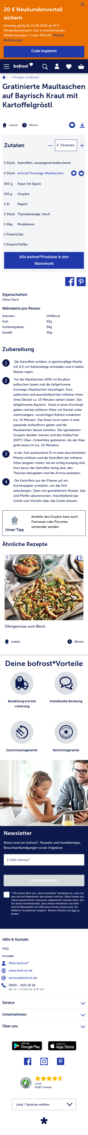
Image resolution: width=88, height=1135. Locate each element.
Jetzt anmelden (44, 880)
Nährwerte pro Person (21, 308)
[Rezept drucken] (82, 125)
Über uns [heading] (43, 1026)
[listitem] (44, 367)
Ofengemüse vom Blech (25, 626)
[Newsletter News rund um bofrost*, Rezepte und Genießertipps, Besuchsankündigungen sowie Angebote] (44, 877)
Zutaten (14, 145)
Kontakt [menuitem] (8, 956)
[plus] (82, 145)
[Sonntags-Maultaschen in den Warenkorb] (81, 173)
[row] (44, 316)
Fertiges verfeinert (26, 77)
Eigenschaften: (15, 294)
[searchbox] (45, 66)
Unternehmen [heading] (43, 1014)
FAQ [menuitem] (5, 949)
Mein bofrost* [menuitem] (15, 963)
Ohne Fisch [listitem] (10, 300)
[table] (44, 206)
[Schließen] (82, 4)
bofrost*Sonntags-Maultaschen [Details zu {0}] (41, 173)
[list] (44, 718)
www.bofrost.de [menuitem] (17, 970)
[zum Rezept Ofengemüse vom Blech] (44, 587)
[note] (44, 641)
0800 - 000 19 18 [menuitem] (18, 985)
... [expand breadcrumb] (9, 77)
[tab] (57, 66)
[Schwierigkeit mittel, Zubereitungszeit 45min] (29, 125)
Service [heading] (43, 1002)
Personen (68, 145)
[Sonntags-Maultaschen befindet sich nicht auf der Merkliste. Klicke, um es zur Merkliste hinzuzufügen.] (73, 173)
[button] (9, 66)
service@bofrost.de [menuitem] (19, 978)
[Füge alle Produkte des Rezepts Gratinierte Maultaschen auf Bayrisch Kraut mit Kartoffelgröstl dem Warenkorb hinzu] (44, 260)
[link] (25, 66)
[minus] (50, 145)
